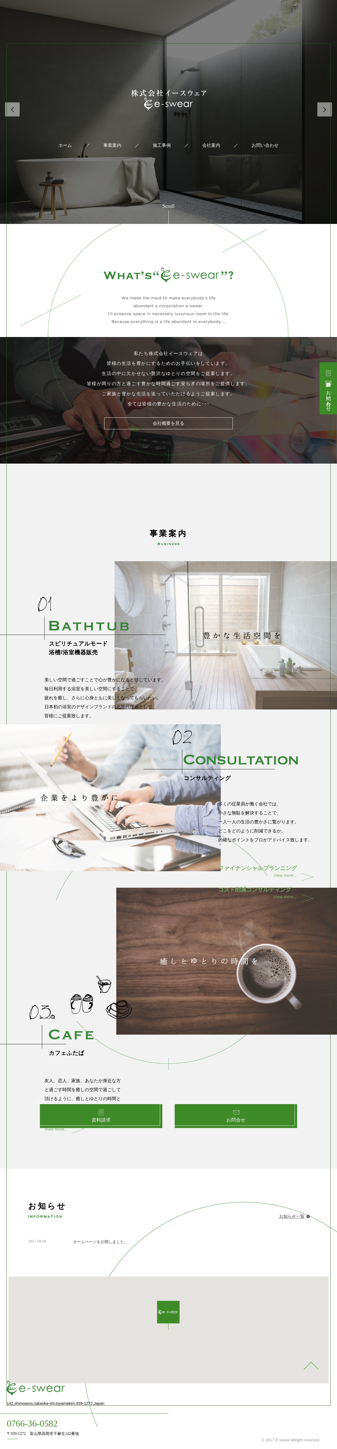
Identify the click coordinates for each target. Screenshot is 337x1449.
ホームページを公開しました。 (100, 1241)
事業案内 (112, 145)
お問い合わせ (265, 145)
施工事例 (162, 145)
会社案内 (211, 145)
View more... (257, 874)
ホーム (65, 145)
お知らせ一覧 (291, 1216)
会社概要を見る (168, 427)
